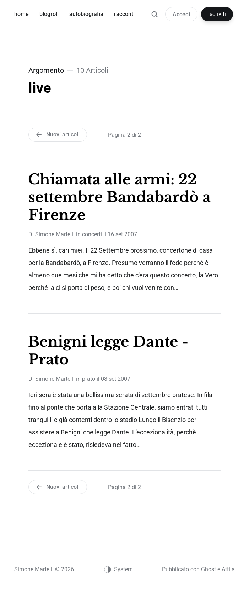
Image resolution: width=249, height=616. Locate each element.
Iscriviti (217, 14)
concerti (92, 234)
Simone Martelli (55, 234)
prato (88, 378)
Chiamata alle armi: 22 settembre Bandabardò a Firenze (119, 197)
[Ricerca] (154, 17)
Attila (228, 569)
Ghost (208, 569)
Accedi (181, 14)
